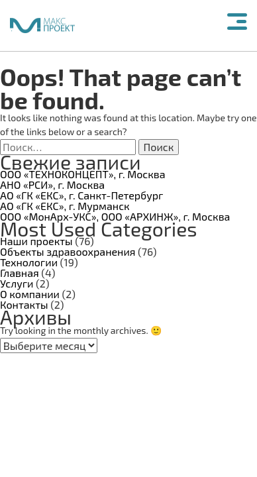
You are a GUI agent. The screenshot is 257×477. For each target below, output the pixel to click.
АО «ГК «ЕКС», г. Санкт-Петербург (81, 195)
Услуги (17, 283)
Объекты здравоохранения (68, 251)
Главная (19, 272)
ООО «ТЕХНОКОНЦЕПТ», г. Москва (83, 174)
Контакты (24, 304)
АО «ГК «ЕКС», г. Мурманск (65, 205)
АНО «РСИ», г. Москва (52, 184)
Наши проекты (36, 241)
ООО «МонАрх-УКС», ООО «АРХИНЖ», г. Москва (115, 216)
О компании (30, 294)
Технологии (29, 262)
